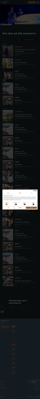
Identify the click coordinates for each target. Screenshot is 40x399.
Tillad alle (31, 207)
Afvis (8, 207)
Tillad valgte (20, 207)
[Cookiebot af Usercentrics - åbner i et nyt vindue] (33, 190)
